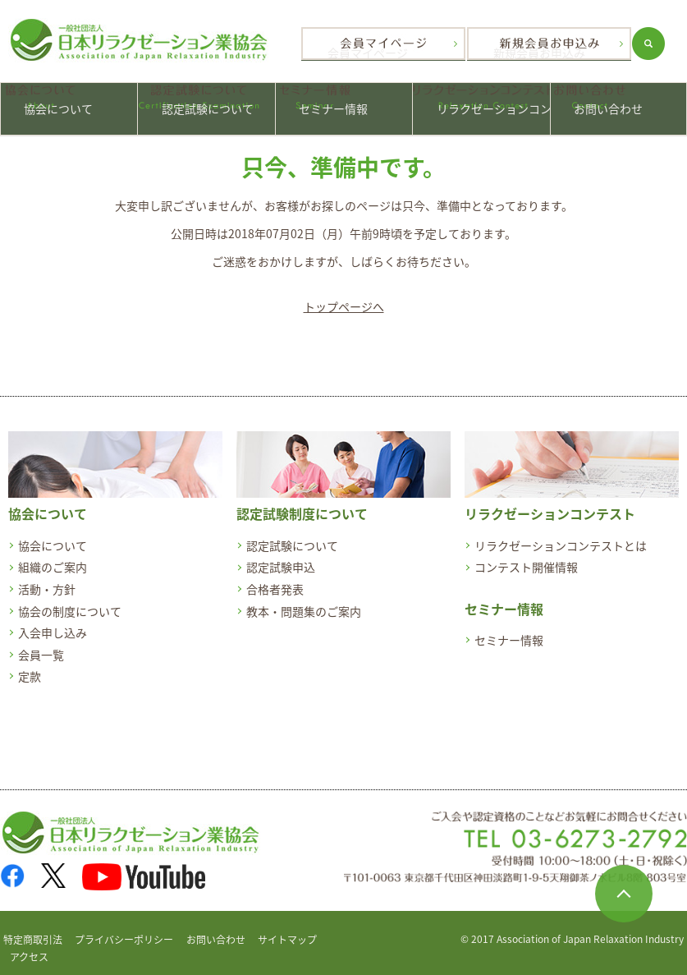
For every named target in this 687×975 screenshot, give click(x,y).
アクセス (29, 947)
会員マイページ (383, 43)
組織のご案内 (52, 557)
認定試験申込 (280, 557)
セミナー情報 (344, 103)
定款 (29, 666)
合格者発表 (275, 579)
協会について (69, 103)
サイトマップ (287, 929)
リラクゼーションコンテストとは (560, 535)
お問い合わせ (618, 103)
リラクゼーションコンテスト (481, 103)
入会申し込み (52, 622)
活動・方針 (47, 579)
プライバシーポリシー (124, 929)
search (670, 43)
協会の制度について (69, 600)
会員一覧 (41, 644)
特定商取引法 (32, 929)
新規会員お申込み (560, 43)
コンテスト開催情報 (526, 557)
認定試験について (206, 103)
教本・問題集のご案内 (303, 600)
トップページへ (344, 296)
